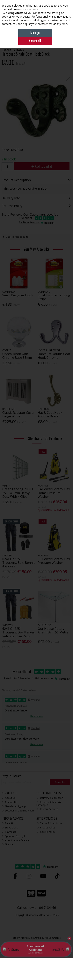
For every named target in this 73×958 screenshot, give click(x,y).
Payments (9, 831)
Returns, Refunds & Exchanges (48, 803)
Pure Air (8, 823)
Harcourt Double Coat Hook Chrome (54, 356)
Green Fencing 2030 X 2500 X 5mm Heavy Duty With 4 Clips (18, 492)
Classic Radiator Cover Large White (18, 414)
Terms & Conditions (49, 823)
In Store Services (47, 809)
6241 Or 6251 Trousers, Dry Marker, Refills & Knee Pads (18, 632)
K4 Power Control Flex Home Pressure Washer (54, 492)
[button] (68, 79)
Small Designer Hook (17, 295)
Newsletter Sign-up (14, 806)
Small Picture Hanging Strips (54, 297)
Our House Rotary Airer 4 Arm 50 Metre (53, 630)
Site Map (8, 844)
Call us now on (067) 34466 (36, 907)
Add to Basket (41, 166)
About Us (8, 797)
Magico (25, 937)
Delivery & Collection (50, 797)
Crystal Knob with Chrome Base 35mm (17, 356)
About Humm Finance (15, 840)
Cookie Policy (46, 831)
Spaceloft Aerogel (13, 836)
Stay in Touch (11, 776)
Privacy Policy (46, 827)
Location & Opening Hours (18, 810)
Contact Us (9, 802)
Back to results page (17, 236)
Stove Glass (10, 827)
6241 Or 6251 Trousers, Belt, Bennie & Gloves (18, 562)
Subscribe (60, 782)
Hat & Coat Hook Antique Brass (50, 414)
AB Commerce (53, 937)
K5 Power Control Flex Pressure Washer (54, 561)
